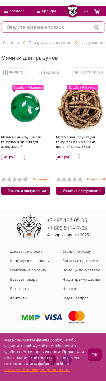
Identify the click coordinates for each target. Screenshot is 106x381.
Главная (11, 42)
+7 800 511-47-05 (67, 227)
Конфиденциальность (29, 260)
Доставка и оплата (26, 251)
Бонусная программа (81, 260)
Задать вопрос (75, 297)
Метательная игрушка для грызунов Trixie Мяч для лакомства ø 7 (21, 142)
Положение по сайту (28, 269)
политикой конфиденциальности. (37, 369)
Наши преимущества (81, 279)
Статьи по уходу (76, 251)
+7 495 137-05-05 (67, 220)
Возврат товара (23, 279)
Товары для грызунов (50, 42)
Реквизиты (19, 288)
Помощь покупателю (81, 269)
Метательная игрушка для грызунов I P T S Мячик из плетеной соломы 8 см (76, 142)
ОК (94, 355)
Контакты (18, 297)
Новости (69, 288)
